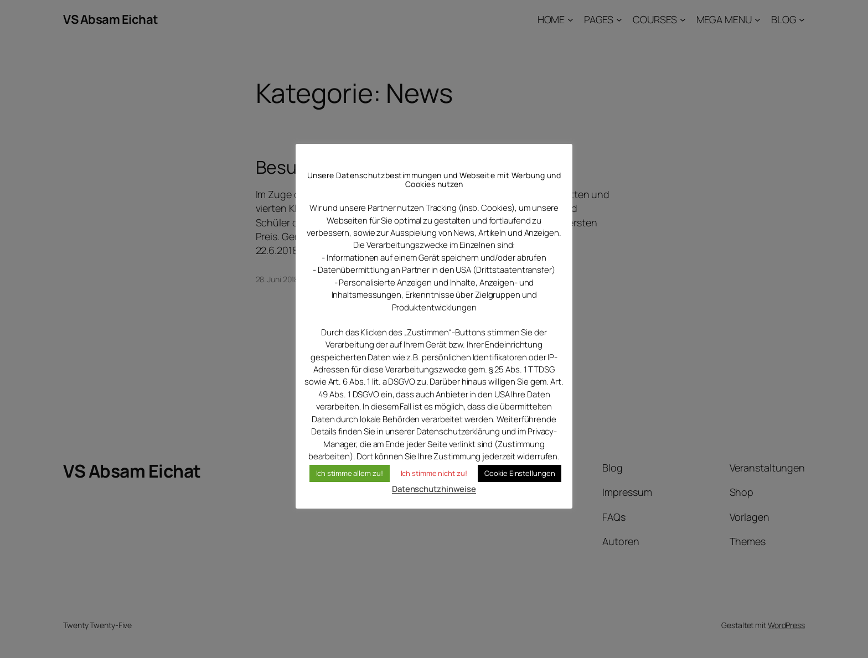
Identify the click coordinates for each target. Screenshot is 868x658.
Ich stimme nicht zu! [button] (434, 473)
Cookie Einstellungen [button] (519, 473)
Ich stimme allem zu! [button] (349, 473)
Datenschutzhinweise (434, 489)
